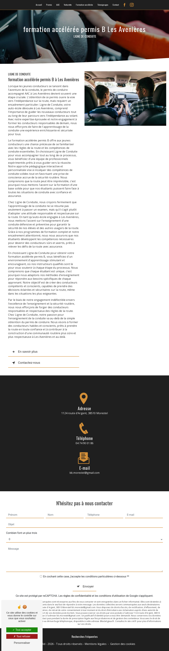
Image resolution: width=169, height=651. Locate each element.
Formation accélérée (84, 4)
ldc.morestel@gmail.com (84, 467)
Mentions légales (95, 644)
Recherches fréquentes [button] (85, 636)
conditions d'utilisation (112, 590)
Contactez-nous (25, 363)
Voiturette (68, 4)
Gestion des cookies (122, 644)
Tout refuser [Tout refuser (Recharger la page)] (22, 636)
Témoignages (102, 4)
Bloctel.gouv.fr (107, 615)
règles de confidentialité (77, 590)
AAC (57, 4)
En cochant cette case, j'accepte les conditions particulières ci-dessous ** (86, 570)
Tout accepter (22, 629)
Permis (49, 4)
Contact (116, 4)
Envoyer (88, 581)
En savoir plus (24, 352)
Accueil (39, 4)
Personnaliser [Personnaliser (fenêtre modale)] (22, 642)
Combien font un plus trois (21, 527)
